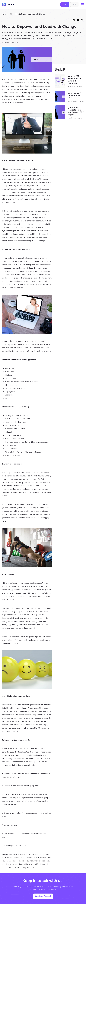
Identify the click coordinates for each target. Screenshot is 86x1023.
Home (4, 14)
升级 (64, 5)
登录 (74, 5)
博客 (10, 14)
